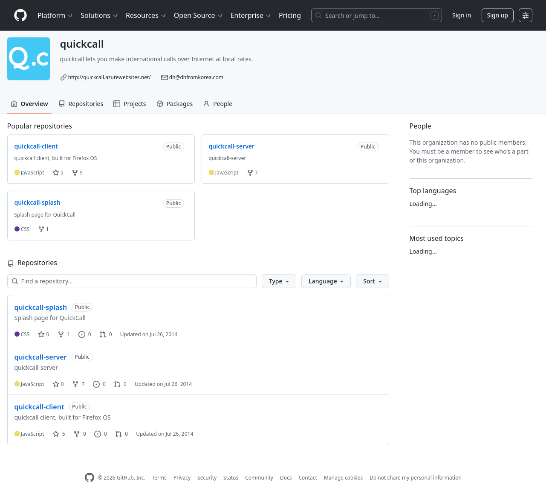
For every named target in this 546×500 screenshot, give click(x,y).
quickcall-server (40, 357)
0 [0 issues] (84, 334)
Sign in (461, 15)
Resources (146, 15)
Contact (307, 477)
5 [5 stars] (58, 433)
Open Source (199, 15)
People (217, 104)
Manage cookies (343, 477)
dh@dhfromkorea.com (196, 77)
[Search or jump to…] (377, 15)
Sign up (497, 15)
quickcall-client (39, 406)
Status (230, 477)
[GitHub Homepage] (89, 477)
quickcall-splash (40, 307)
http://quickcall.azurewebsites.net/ (109, 77)
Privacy (182, 477)
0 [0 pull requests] (105, 334)
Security (207, 477)
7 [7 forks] (78, 384)
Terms (159, 477)
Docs (286, 477)
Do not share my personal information (416, 477)
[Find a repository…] (132, 281)
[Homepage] (20, 16)
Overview (29, 104)
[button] (279, 281)
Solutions (100, 15)
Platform (56, 15)
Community (259, 477)
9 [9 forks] (79, 433)
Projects (129, 104)
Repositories (81, 104)
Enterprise (251, 15)
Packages (174, 104)
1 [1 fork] (64, 334)
